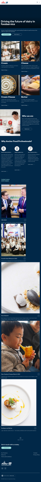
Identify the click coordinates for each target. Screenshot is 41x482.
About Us (3, 454)
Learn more (4, 171)
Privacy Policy (36, 454)
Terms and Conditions (6, 456)
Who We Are (17, 34)
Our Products (6, 34)
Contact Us (6, 447)
